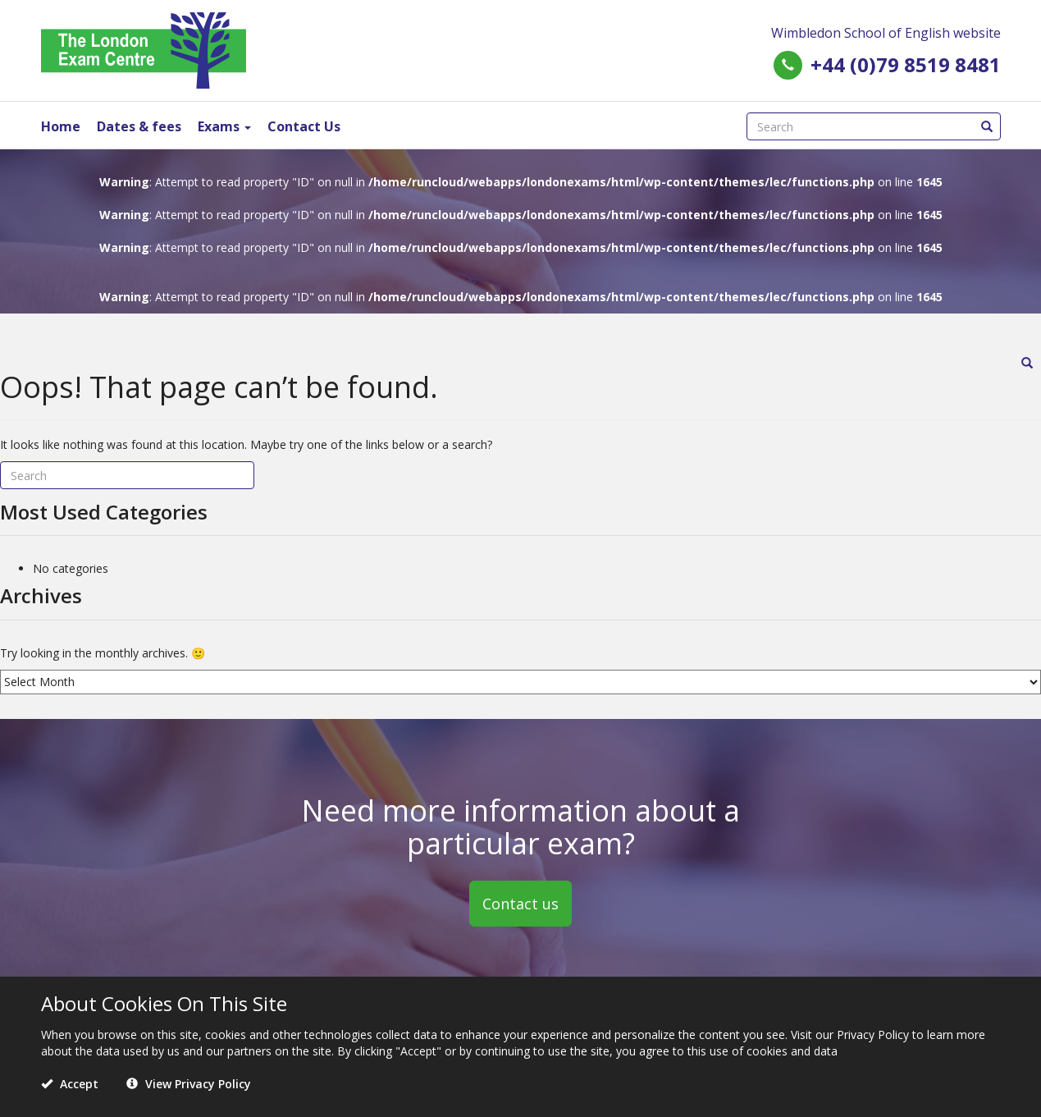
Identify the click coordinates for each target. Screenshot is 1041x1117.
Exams (224, 126)
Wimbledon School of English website (886, 33)
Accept (69, 1084)
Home (60, 126)
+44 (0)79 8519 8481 (905, 64)
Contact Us (303, 126)
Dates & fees (139, 126)
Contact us (520, 903)
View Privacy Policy (188, 1084)
